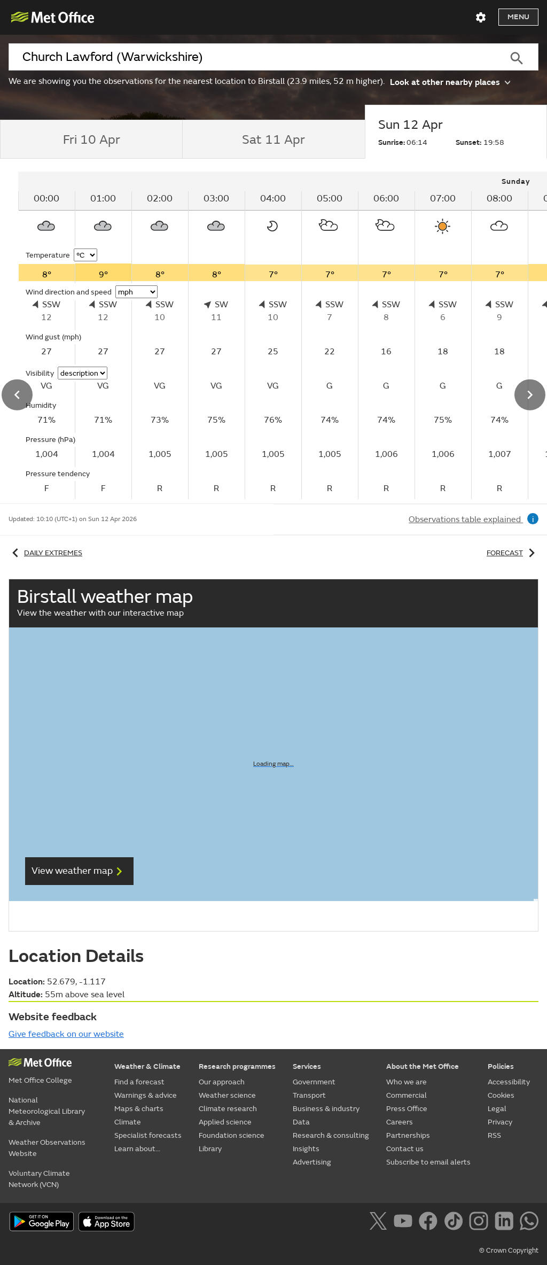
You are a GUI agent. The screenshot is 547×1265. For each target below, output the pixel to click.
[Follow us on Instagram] (480, 1223)
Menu (518, 16)
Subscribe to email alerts (428, 1162)
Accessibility (509, 1081)
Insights (306, 1148)
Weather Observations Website (47, 1148)
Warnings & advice (145, 1095)
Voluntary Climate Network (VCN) (39, 1179)
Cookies (501, 1095)
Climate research (228, 1108)
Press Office (406, 1108)
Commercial (406, 1095)
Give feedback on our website (66, 1034)
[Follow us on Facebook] (430, 1223)
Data (301, 1122)
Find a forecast (139, 1081)
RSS (494, 1135)
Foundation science (231, 1135)
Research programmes (237, 1066)
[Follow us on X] (380, 1223)
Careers (399, 1122)
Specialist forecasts (148, 1135)
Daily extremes (45, 553)
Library (210, 1148)
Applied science (225, 1122)
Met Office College (40, 1080)
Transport (309, 1095)
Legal (497, 1108)
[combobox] (251, 57)
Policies (501, 1066)
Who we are (406, 1081)
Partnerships (408, 1135)
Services (307, 1066)
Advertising (312, 1162)
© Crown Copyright (508, 1250)
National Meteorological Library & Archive (47, 1111)
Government (314, 1081)
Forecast (512, 553)
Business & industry (326, 1108)
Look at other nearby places (450, 81)
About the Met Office (422, 1066)
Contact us (405, 1148)
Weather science (227, 1095)
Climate (127, 1122)
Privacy (500, 1122)
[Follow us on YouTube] (405, 1223)
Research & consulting (331, 1135)
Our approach (222, 1081)
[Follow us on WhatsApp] (529, 1223)
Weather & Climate (147, 1066)
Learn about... (137, 1148)
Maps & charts (138, 1108)
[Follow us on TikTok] (455, 1223)
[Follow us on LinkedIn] (506, 1223)
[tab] (91, 139)
